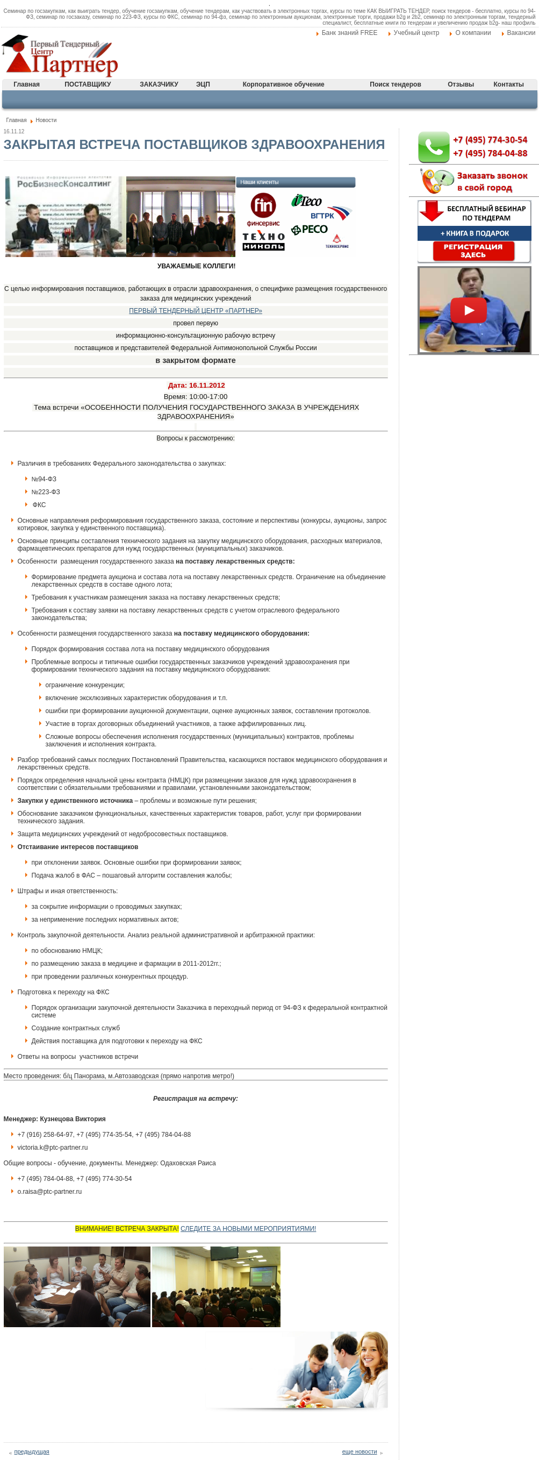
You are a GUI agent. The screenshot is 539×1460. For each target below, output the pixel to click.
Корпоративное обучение (284, 84)
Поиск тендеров (395, 84)
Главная (26, 84)
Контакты (509, 84)
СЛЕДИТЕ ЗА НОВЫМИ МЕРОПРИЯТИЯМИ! (248, 1229)
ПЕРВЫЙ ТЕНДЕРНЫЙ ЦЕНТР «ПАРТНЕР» (195, 311)
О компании (473, 33)
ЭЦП (203, 84)
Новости (46, 120)
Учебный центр (417, 33)
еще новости (359, 1451)
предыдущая (32, 1451)
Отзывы (461, 84)
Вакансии (521, 33)
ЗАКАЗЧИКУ (159, 84)
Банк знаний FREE (350, 33)
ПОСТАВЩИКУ (87, 84)
